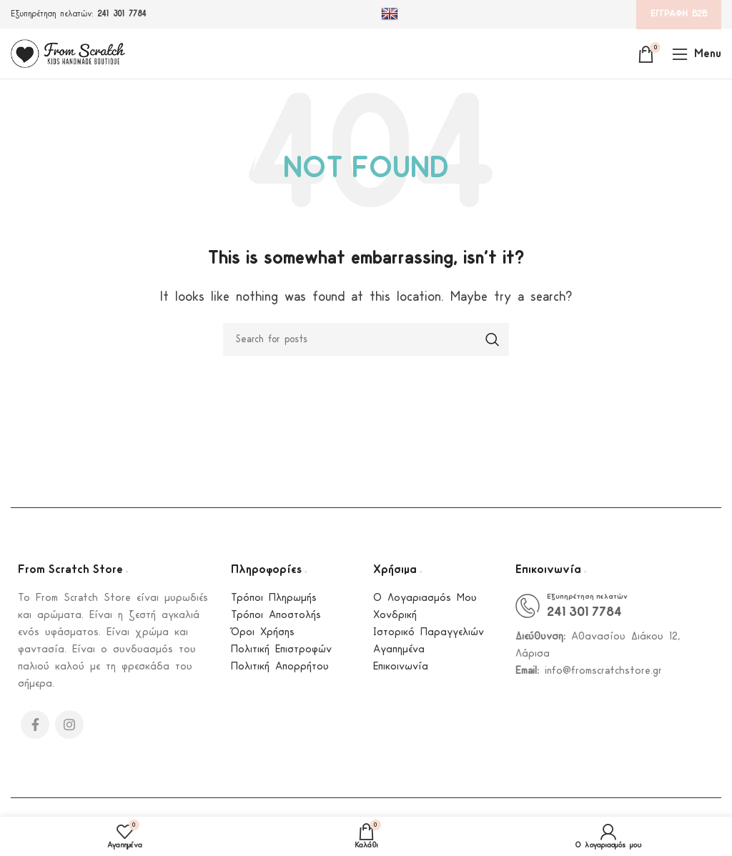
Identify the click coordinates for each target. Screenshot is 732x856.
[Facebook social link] (35, 724)
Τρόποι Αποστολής (276, 615)
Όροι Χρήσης (263, 632)
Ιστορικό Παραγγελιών (428, 632)
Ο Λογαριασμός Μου (425, 598)
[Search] (366, 339)
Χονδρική (395, 615)
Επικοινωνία (400, 667)
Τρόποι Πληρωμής (274, 598)
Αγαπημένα (399, 650)
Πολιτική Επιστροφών (281, 650)
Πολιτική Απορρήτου (280, 667)
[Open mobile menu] (696, 53)
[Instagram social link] (69, 724)
